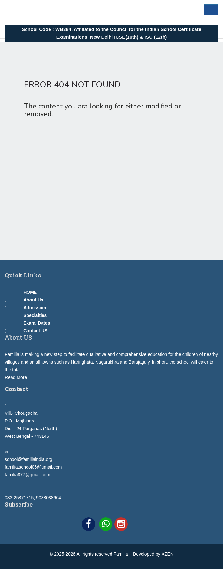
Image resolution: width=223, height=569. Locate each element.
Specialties (35, 315)
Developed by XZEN (153, 554)
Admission (34, 307)
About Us (33, 299)
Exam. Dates (36, 322)
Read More (16, 377)
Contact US (35, 330)
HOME (30, 292)
